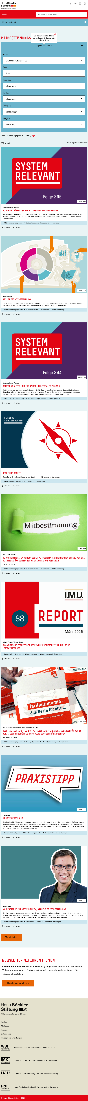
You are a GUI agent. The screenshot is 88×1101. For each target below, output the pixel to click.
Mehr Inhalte (11, 937)
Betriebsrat (41, 481)
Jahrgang (44, 109)
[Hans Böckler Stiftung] (14, 1014)
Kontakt (4, 1022)
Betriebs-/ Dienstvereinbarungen (56, 833)
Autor (5, 67)
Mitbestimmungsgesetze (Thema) (18, 135)
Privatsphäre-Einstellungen (11, 1038)
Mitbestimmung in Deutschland (37, 223)
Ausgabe (44, 122)
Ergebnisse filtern (44, 45)
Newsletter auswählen (17, 983)
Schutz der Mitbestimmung (14, 398)
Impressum (5, 1030)
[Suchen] (84, 14)
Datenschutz (6, 1034)
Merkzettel (5, 1026)
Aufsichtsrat (56, 223)
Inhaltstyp (44, 84)
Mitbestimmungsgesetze (13, 223)
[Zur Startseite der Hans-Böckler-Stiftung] (8, 7)
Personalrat (30, 481)
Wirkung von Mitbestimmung (26, 654)
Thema (44, 58)
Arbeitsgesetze (54, 398)
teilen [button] (16, 227)
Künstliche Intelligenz (12, 833)
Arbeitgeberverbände (33, 742)
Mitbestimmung (58, 310)
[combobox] (58, 14)
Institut (44, 97)
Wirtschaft (8, 654)
